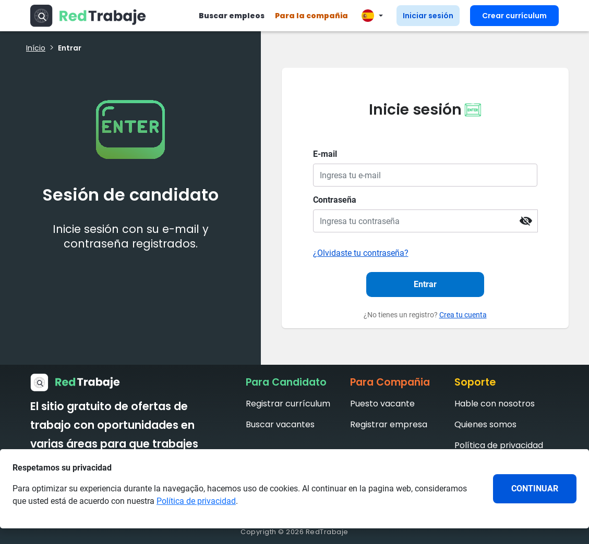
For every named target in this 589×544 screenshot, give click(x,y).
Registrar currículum (288, 404)
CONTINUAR (534, 488)
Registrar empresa (388, 424)
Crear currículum (514, 15)
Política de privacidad (498, 445)
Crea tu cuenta (463, 315)
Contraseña (334, 200)
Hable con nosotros (494, 404)
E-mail (325, 154)
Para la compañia (311, 15)
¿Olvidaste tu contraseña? (360, 253)
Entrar (425, 284)
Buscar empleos (232, 15)
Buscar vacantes (280, 424)
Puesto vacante (382, 404)
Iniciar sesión (428, 15)
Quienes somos (485, 424)
